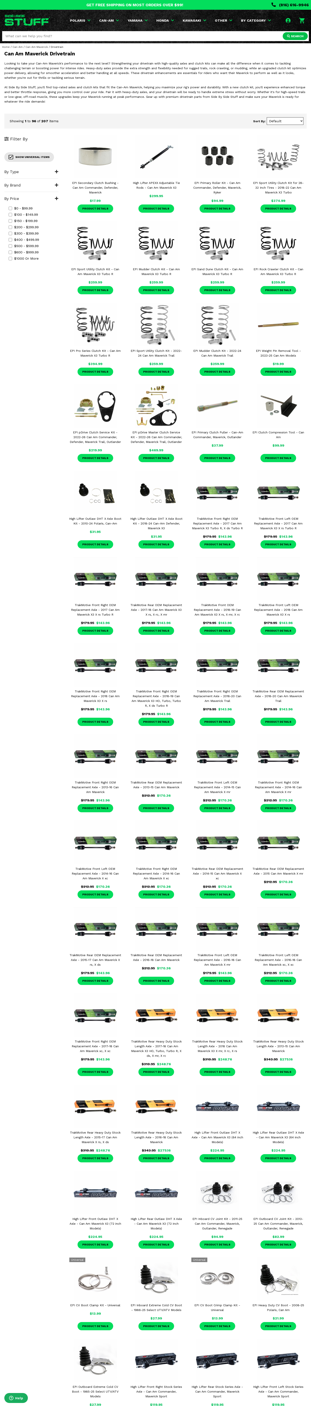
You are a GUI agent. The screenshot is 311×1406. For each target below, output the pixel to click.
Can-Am (18, 46)
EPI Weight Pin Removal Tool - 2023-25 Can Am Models (278, 353)
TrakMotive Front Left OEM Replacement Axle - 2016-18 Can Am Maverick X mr (217, 959)
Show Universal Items (29, 157)
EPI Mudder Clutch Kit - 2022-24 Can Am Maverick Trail (217, 353)
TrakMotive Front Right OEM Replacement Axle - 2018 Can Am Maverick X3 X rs (95, 696)
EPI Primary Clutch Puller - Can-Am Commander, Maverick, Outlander (217, 435)
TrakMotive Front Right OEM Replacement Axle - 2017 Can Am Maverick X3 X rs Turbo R (95, 609)
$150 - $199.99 (23, 221)
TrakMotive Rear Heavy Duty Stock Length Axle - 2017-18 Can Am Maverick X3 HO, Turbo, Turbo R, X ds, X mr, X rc (156, 1048)
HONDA (165, 20)
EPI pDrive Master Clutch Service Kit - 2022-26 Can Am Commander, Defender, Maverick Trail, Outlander (156, 437)
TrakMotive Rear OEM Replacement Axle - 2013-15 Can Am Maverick (156, 785)
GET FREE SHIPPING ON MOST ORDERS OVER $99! (134, 5)
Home (6, 46)
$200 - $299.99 (24, 227)
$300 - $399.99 (24, 233)
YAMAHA (138, 20)
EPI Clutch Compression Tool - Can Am (278, 435)
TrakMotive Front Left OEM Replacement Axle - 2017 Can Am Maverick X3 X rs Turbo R (278, 523)
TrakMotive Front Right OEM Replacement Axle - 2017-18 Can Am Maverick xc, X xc (95, 1046)
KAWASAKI (194, 20)
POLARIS (80, 20)
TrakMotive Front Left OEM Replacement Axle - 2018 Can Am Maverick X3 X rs (278, 609)
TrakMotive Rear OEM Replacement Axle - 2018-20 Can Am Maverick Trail (278, 696)
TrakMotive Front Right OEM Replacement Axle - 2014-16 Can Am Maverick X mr (278, 787)
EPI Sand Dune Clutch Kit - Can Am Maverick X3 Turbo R (217, 271)
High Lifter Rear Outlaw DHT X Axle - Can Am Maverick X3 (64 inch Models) (278, 1137)
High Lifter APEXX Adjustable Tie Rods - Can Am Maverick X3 (156, 185)
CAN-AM (109, 20)
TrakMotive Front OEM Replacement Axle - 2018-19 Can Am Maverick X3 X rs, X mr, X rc (217, 609)
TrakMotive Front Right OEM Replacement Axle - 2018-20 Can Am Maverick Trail (217, 696)
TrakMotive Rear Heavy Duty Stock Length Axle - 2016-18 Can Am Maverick (156, 1137)
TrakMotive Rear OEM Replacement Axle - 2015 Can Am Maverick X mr (278, 871)
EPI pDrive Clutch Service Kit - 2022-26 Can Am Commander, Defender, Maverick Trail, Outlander (95, 437)
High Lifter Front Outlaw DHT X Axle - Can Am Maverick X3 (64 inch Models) (217, 1137)
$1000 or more (24, 258)
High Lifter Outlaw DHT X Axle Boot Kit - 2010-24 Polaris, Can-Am (95, 521)
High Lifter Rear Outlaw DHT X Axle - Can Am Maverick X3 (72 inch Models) (156, 1223)
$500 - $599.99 (24, 246)
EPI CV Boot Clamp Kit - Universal (95, 1305)
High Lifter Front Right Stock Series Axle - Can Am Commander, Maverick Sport (156, 1391)
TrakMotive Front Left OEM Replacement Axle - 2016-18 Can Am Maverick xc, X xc (278, 959)
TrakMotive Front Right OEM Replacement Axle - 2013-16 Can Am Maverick (95, 787)
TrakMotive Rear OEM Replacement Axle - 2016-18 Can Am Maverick (156, 957)
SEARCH (295, 36)
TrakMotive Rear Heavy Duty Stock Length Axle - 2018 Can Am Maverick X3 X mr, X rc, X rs (217, 1046)
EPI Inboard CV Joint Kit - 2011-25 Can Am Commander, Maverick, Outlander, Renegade (217, 1223)
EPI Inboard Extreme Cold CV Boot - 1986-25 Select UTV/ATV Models (156, 1307)
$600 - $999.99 (24, 252)
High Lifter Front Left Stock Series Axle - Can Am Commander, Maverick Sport (278, 1391)
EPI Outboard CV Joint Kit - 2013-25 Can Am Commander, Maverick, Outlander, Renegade (278, 1223)
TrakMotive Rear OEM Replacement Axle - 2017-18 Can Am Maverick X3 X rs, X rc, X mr (156, 609)
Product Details (95, 208)
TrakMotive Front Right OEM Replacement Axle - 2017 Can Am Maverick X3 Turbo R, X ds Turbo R (217, 523)
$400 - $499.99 (24, 240)
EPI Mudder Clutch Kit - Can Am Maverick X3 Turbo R (156, 271)
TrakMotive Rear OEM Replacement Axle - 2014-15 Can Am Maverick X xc (217, 873)
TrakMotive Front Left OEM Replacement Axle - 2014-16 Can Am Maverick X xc (95, 873)
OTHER (223, 20)
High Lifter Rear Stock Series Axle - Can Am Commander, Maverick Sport (217, 1391)
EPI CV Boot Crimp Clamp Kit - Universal (217, 1307)
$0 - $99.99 (21, 208)
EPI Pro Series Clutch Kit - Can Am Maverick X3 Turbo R (95, 353)
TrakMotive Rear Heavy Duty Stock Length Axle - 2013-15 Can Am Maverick (278, 1046)
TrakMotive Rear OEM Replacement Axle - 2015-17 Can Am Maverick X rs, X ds (95, 959)
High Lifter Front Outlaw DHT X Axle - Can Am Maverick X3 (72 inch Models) (95, 1223)
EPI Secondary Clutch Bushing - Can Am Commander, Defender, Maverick (95, 187)
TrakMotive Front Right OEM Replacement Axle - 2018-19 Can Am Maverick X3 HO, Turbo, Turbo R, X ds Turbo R (156, 698)
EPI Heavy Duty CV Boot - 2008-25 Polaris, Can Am (278, 1307)
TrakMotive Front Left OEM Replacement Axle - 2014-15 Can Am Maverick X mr (217, 787)
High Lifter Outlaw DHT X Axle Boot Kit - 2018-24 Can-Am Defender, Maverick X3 (156, 523)
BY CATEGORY (256, 20)
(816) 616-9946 (290, 5)
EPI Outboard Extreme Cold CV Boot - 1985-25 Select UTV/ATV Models (95, 1391)
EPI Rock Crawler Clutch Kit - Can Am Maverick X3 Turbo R (278, 271)
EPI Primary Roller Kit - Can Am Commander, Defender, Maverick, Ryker (217, 187)
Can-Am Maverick (36, 46)
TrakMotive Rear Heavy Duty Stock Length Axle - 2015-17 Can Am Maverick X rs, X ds (95, 1137)
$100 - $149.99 (23, 214)
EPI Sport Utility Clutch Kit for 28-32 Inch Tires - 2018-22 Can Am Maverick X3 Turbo (278, 187)
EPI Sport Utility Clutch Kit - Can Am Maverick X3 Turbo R (95, 271)
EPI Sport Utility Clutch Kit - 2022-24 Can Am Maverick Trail (156, 353)
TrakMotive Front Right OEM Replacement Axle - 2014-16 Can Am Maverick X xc (156, 873)
